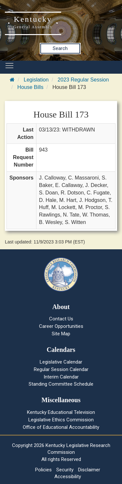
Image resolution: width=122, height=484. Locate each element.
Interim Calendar (61, 377)
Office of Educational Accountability (61, 427)
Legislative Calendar (61, 362)
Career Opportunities (61, 326)
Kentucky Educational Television (61, 412)
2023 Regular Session (83, 79)
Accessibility (67, 476)
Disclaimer (89, 470)
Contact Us (61, 319)
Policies (43, 470)
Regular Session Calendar (61, 369)
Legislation (36, 79)
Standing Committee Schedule (61, 384)
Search (60, 48)
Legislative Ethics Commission (61, 420)
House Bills (30, 87)
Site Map (61, 334)
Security (65, 470)
